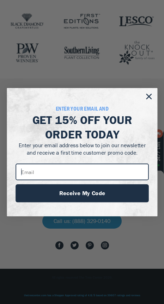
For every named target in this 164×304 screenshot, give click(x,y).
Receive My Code (82, 193)
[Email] (82, 171)
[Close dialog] (148, 96)
